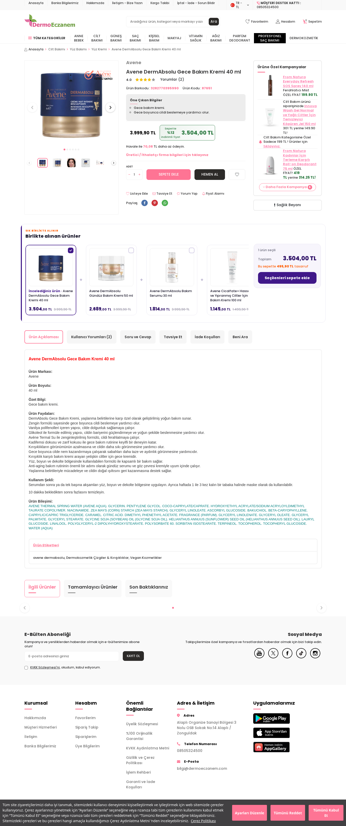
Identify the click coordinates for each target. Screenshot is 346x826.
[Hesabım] (285, 22)
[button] (64, 149)
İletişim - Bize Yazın (127, 3)
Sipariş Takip (86, 727)
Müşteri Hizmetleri (40, 727)
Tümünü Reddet (288, 812)
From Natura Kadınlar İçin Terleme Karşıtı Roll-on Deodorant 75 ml (300, 159)
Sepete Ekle (169, 174)
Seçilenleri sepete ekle (287, 277)
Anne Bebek (79, 38)
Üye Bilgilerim (87, 746)
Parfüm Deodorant (239, 38)
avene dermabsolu (49, 558)
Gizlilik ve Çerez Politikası (140, 760)
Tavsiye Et (162, 194)
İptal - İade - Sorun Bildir (196, 3)
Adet (129, 166)
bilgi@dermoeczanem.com (202, 768)
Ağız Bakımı (216, 38)
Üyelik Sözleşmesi (142, 724)
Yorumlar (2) (172, 79)
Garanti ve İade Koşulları (140, 784)
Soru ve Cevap (138, 336)
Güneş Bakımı (116, 38)
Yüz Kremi (99, 49)
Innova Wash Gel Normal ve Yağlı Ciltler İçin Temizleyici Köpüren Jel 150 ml (300, 115)
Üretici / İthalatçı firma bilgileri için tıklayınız (167, 154)
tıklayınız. (271, 146)
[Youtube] (259, 657)
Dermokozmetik (304, 38)
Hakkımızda (95, 3)
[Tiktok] (301, 657)
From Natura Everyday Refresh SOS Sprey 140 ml (298, 81)
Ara (213, 21)
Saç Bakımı (135, 38)
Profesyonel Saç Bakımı (269, 38)
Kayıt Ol (133, 656)
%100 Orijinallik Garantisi (139, 736)
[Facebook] (287, 657)
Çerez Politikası (203, 820)
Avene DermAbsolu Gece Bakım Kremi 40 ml (146, 49)
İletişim (30, 736)
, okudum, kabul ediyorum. (62, 667)
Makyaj (174, 38)
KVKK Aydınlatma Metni (147, 748)
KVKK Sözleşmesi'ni (45, 667)
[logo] (49, 21)
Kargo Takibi (160, 3)
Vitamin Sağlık (196, 38)
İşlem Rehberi (138, 772)
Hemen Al (209, 174)
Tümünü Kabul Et (326, 813)
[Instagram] (315, 657)
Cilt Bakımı (97, 38)
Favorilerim (85, 718)
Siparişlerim (85, 736)
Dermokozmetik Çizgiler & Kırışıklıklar (97, 558)
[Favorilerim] (257, 22)
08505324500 (189, 750)
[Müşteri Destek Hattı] (287, 5)
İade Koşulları (207, 336)
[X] (273, 657)
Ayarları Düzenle (249, 812)
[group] (71, 103)
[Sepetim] (312, 22)
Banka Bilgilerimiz (65, 3)
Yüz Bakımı (78, 49)
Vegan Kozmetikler (146, 558)
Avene (133, 62)
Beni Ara (240, 336)
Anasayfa (35, 3)
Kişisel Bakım (154, 38)
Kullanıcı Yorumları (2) (91, 336)
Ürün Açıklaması (44, 336)
